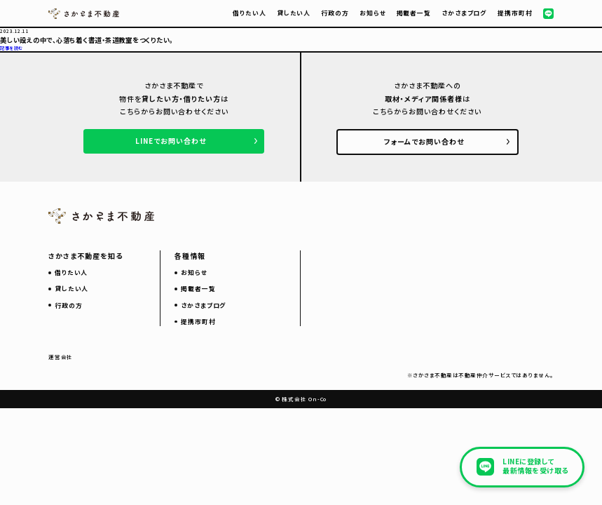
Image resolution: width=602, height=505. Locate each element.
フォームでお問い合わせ (424, 141)
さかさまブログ (464, 13)
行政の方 (335, 13)
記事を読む (11, 48)
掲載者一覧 (414, 13)
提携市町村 (515, 13)
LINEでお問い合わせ (170, 140)
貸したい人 (293, 13)
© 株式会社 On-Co (301, 399)
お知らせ (373, 13)
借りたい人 (249, 13)
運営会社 (60, 357)
